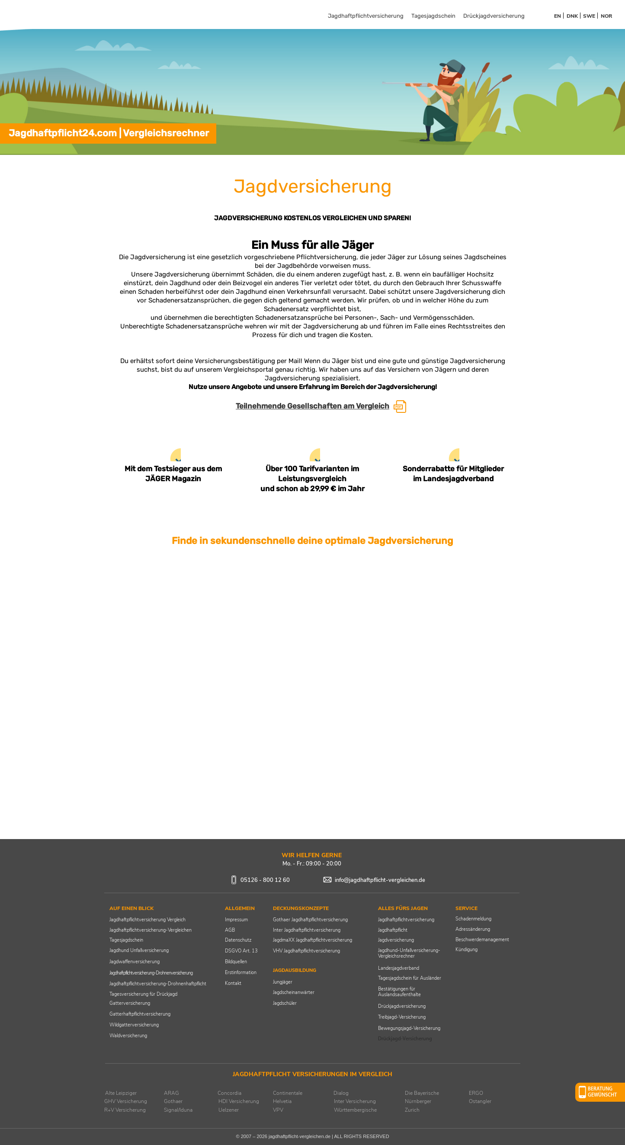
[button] (600, 1092)
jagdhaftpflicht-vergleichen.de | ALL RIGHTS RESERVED (329, 1136)
